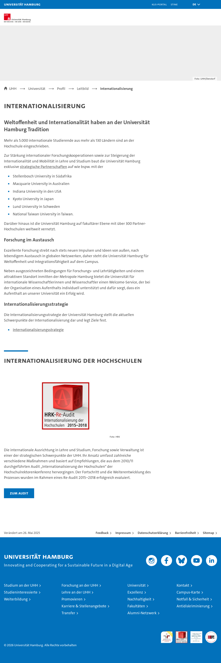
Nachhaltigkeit (139, 599)
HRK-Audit (194, 635)
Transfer (68, 612)
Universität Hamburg (22, 4)
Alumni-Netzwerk (141, 612)
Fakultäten (136, 606)
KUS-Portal (159, 4)
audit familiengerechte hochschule (167, 637)
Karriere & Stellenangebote (84, 606)
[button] (195, 4)
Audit (179, 633)
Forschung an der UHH (80, 585)
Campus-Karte (188, 592)
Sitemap (208, 533)
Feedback (102, 533)
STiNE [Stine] (174, 4)
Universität (136, 585)
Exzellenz (135, 592)
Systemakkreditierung (211, 633)
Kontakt (183, 585)
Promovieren (72, 599)
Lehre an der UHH (76, 592)
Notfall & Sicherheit (193, 599)
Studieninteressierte (20, 592)
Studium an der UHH (21, 585)
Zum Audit (19, 493)
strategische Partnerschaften (43, 166)
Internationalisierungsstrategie (38, 329)
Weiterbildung (16, 599)
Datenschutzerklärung (153, 533)
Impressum (123, 533)
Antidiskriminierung (193, 606)
